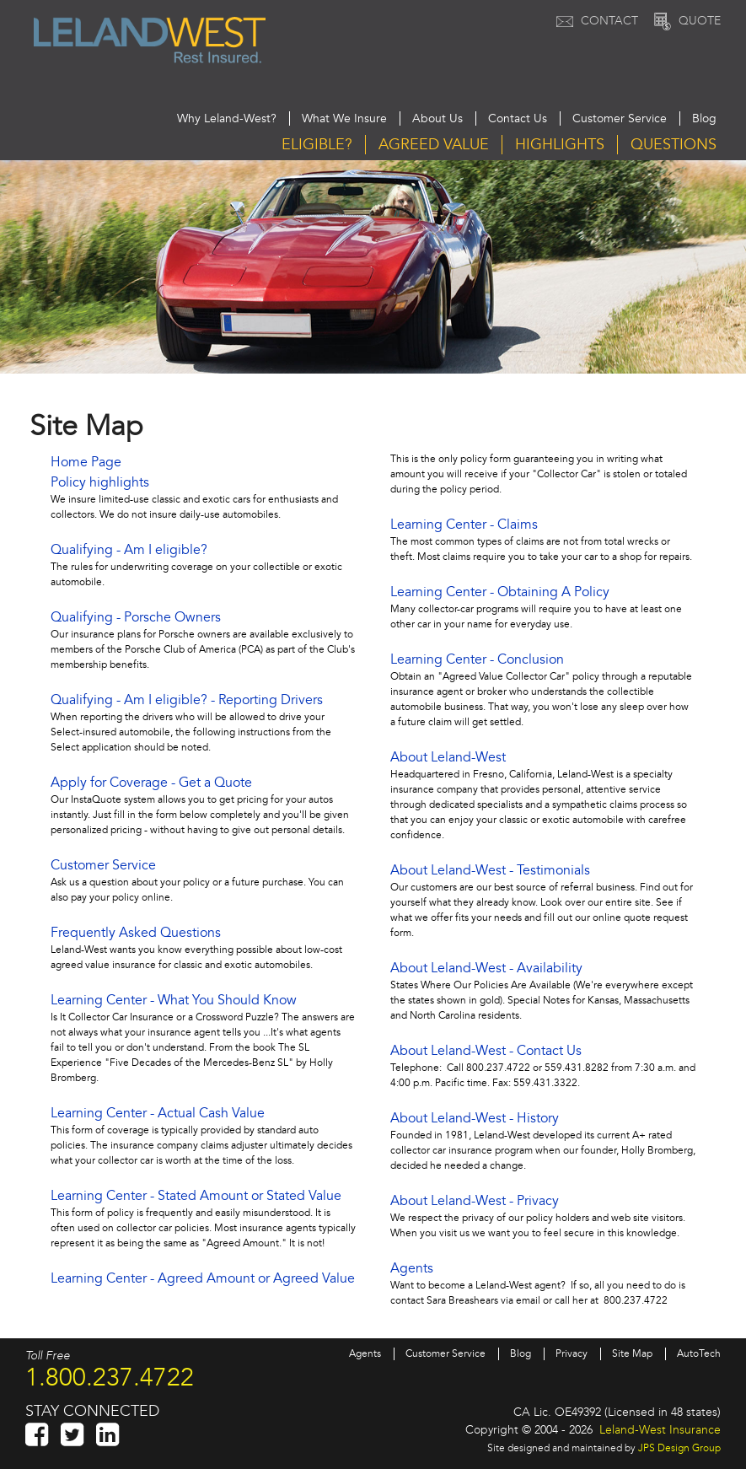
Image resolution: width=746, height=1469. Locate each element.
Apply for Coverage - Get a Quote (151, 782)
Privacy (571, 1354)
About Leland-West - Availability (486, 968)
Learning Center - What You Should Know (174, 1000)
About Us (437, 118)
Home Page (86, 462)
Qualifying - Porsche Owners (136, 617)
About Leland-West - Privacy (474, 1200)
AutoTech (699, 1354)
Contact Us (517, 118)
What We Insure (344, 118)
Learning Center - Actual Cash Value (158, 1113)
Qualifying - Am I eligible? (129, 549)
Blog (704, 118)
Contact (595, 20)
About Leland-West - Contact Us (486, 1050)
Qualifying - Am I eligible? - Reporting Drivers (187, 699)
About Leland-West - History (474, 1118)
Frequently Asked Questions (136, 932)
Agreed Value (433, 144)
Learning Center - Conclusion (477, 659)
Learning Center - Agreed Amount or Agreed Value (203, 1278)
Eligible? (317, 144)
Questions (673, 144)
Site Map (632, 1354)
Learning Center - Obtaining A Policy (499, 592)
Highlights (559, 144)
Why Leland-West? (226, 118)
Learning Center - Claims (464, 524)
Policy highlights (100, 482)
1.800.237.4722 (109, 1377)
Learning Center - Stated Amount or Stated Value (196, 1195)
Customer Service (619, 118)
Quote (685, 20)
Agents (411, 1268)
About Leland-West (448, 757)
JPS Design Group (679, 1448)
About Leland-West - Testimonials (490, 870)
